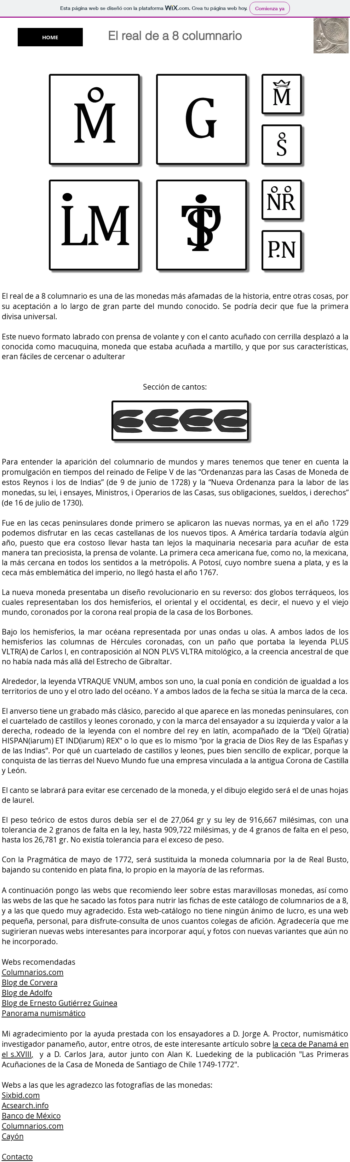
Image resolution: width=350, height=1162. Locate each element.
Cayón (13, 1136)
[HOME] (50, 37)
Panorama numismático (44, 1013)
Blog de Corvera (30, 982)
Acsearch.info (25, 1105)
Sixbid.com (21, 1095)
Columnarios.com (33, 972)
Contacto (17, 1157)
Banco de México (31, 1116)
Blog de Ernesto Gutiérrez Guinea (59, 1003)
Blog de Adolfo (27, 993)
